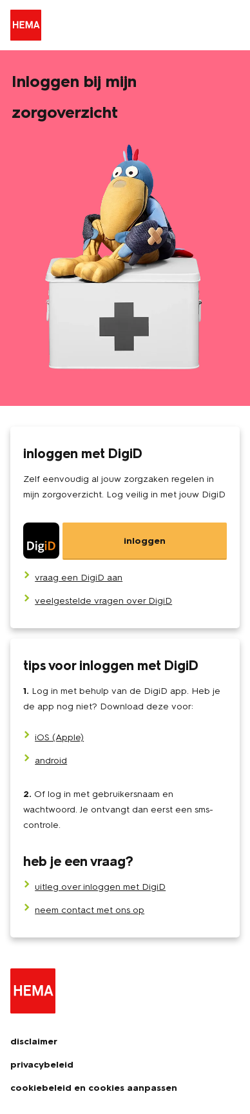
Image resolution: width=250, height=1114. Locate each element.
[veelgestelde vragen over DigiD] (103, 600)
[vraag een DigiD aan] (78, 577)
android (51, 760)
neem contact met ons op (89, 910)
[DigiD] (125, 541)
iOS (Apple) (59, 737)
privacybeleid (41, 1064)
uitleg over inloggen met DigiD (100, 886)
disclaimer (33, 1041)
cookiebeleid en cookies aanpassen (93, 1087)
